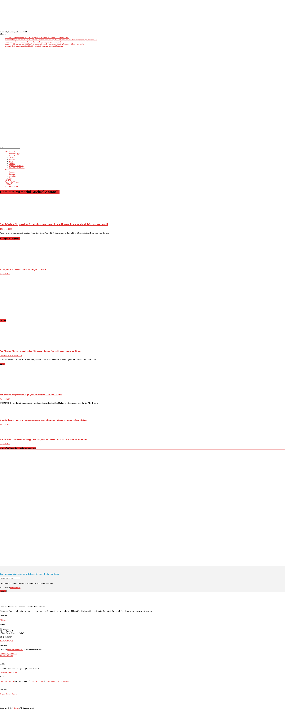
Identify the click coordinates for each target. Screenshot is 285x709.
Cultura (12, 164)
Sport (11, 162)
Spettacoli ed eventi (16, 166)
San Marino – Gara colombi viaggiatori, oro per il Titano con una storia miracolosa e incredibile (43, 439)
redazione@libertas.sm (8, 672)
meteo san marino (62, 681)
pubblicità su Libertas (15, 650)
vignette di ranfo (38, 681)
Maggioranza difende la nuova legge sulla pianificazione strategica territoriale (33, 42)
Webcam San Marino (17, 168)
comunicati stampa (7, 681)
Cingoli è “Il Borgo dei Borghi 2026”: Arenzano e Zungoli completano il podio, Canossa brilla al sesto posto (44, 44)
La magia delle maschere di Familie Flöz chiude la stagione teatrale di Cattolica (34, 46)
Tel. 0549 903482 (6, 641)
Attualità (12, 160)
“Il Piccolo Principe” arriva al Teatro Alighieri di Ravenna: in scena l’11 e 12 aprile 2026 (37, 38)
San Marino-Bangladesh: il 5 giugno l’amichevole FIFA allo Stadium (31, 394)
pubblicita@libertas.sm (8, 654)
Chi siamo (3, 620)
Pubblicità (8, 184)
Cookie (14, 694)
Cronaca (12, 157)
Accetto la (5, 588)
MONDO (8, 180)
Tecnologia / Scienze (12, 182)
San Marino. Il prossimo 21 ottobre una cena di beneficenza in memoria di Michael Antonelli (54, 224)
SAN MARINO (10, 151)
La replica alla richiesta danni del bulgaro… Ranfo (23, 269)
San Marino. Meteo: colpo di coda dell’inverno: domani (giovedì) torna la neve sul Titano (40, 351)
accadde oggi (50, 681)
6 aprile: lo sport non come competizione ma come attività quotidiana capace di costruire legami (43, 420)
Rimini (7, 170)
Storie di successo (11, 186)
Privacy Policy (15, 588)
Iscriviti (3, 591)
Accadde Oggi (14, 153)
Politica (12, 155)
